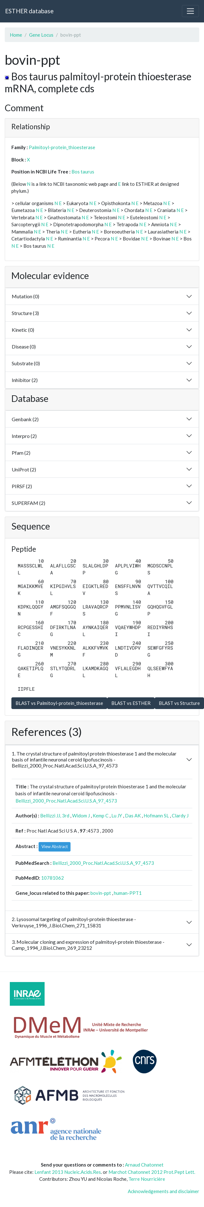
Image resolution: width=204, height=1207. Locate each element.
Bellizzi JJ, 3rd (54, 815)
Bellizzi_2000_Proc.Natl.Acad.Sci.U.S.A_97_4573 (66, 801)
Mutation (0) (25, 296)
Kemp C (100, 815)
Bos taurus (82, 171)
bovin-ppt (100, 893)
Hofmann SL (156, 815)
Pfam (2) (21, 453)
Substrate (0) (26, 363)
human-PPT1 (128, 893)
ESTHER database (29, 11)
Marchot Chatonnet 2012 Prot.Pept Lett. (151, 1172)
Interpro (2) (24, 436)
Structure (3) (25, 313)
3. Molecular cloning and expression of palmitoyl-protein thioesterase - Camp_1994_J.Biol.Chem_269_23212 (88, 945)
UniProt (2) (24, 469)
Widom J (81, 815)
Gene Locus (41, 35)
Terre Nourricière (146, 1179)
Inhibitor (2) (25, 380)
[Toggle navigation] (190, 11)
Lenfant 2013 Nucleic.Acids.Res (67, 1172)
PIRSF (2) (22, 486)
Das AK (133, 815)
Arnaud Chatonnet (144, 1165)
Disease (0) (24, 346)
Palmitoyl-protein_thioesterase (62, 147)
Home (16, 35)
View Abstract (54, 846)
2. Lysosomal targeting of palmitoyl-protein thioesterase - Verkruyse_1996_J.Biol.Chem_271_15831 (74, 922)
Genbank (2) (25, 419)
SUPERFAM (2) (28, 503)
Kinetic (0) (23, 330)
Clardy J (180, 815)
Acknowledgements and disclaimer (163, 1191)
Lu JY (116, 815)
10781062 (52, 878)
